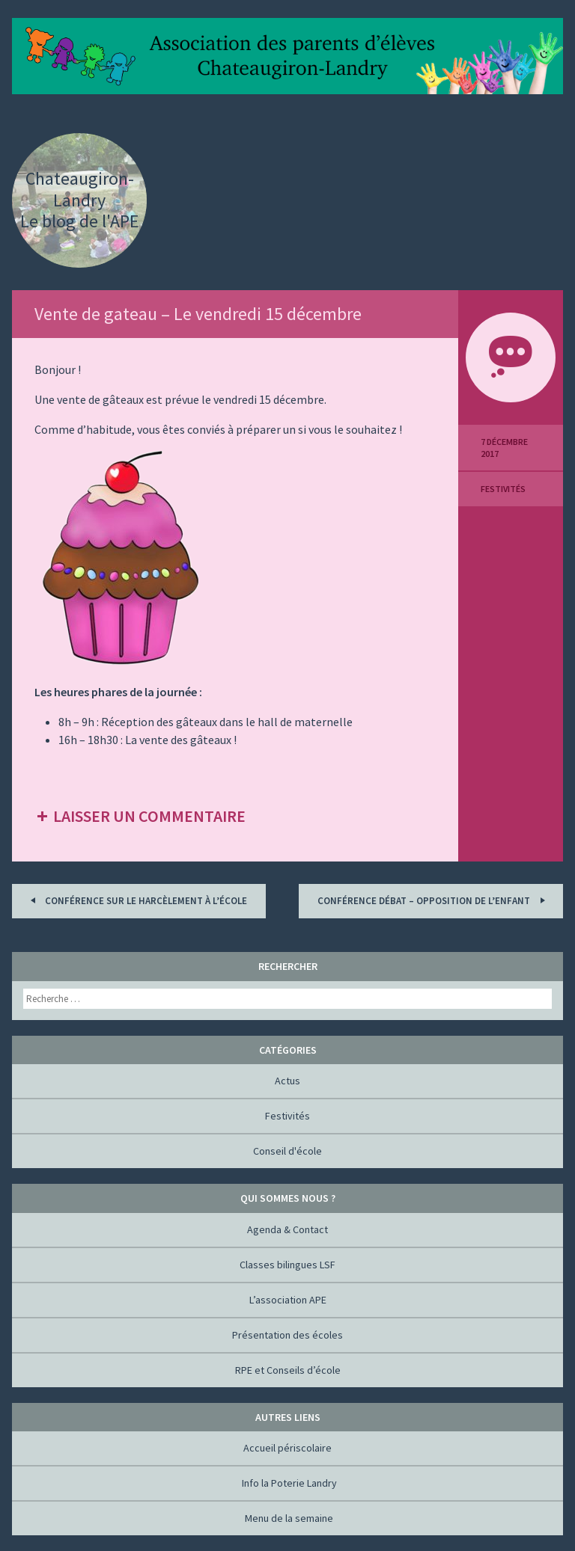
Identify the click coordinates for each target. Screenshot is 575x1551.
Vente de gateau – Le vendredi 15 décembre (198, 313)
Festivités (503, 488)
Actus (287, 1080)
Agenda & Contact (287, 1229)
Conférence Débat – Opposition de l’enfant (433, 900)
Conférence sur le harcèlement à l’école (136, 900)
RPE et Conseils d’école (288, 1370)
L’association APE (287, 1299)
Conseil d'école (287, 1151)
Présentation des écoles (287, 1335)
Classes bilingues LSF (287, 1264)
